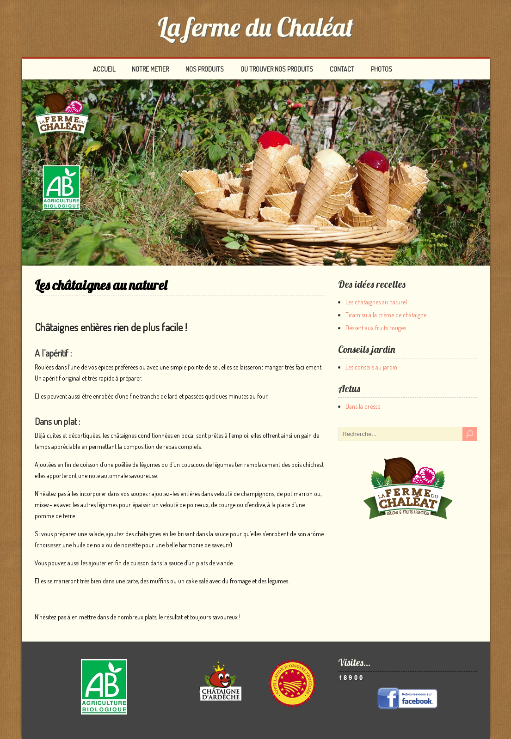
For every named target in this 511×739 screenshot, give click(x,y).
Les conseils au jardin (371, 367)
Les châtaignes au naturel (376, 302)
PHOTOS (381, 69)
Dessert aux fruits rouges (375, 328)
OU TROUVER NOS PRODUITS (276, 69)
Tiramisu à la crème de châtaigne (385, 315)
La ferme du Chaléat (255, 27)
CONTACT (342, 69)
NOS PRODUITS (204, 69)
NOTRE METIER (150, 69)
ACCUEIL (104, 69)
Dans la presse (362, 406)
